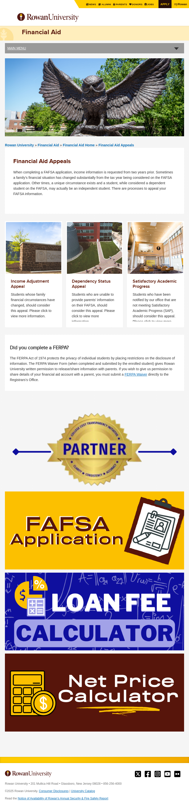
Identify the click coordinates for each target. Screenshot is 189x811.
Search (180, 19)
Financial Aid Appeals (116, 145)
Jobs (150, 4)
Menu (9, 18)
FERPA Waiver (136, 374)
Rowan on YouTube (167, 774)
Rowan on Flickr (177, 774)
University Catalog (83, 791)
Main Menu (16, 48)
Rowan (180, 4)
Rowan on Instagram (158, 774)
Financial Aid (49, 145)
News (89, 4)
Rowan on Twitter (138, 774)
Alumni (103, 4)
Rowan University (60, 17)
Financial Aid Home (79, 145)
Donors (136, 4)
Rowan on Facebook (148, 774)
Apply (164, 4)
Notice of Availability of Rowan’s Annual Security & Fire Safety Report (63, 798)
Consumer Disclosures (54, 791)
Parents (119, 4)
